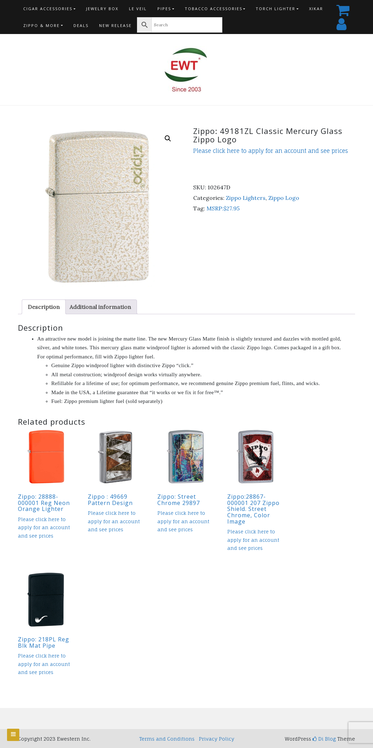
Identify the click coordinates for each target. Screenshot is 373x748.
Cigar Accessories (47, 8)
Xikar (316, 8)
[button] (168, 138)
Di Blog (324, 739)
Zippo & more (41, 25)
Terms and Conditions (167, 739)
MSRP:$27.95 (223, 208)
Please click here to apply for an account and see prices (270, 150)
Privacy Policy (216, 739)
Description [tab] (44, 306)
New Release (115, 25)
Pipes (164, 8)
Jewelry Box (102, 8)
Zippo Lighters (246, 197)
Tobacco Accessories (213, 8)
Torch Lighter (275, 8)
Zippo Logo (283, 197)
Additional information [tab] (100, 306)
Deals (81, 25)
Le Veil (138, 8)
